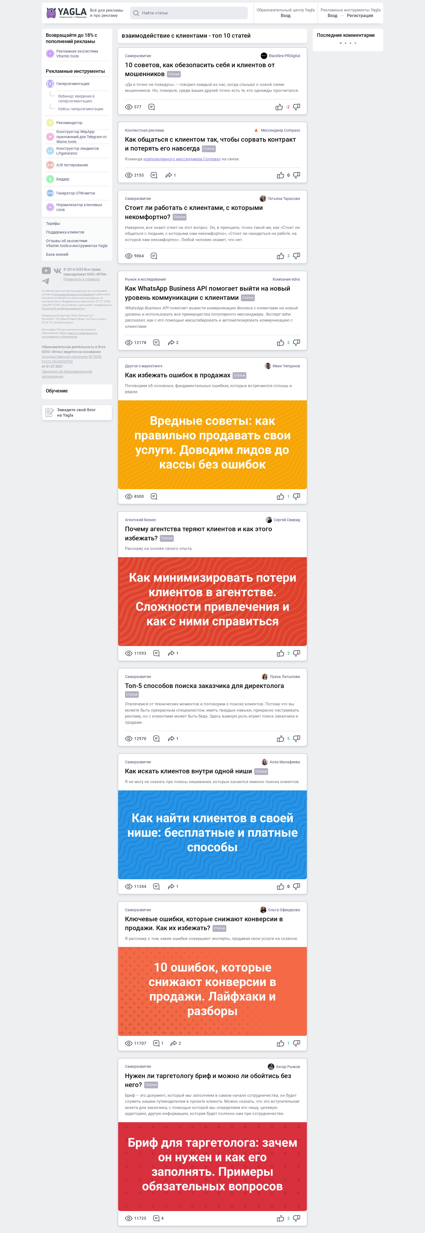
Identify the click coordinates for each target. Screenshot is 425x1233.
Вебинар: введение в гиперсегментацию (76, 97)
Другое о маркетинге (143, 366)
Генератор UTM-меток (70, 193)
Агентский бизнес (140, 520)
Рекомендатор (64, 123)
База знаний (57, 254)
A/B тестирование (67, 165)
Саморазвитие (138, 56)
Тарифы (53, 223)
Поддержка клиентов (65, 232)
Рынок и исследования (145, 279)
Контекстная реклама (144, 130)
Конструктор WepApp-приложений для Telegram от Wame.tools (76, 136)
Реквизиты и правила (81, 279)
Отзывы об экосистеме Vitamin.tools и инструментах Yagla (77, 243)
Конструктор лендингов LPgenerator (72, 150)
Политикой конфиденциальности (63, 308)
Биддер (57, 179)
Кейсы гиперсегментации (80, 108)
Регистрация (360, 15)
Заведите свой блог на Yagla (70, 412)
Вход (286, 15)
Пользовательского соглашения (73, 294)
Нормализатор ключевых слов (74, 207)
